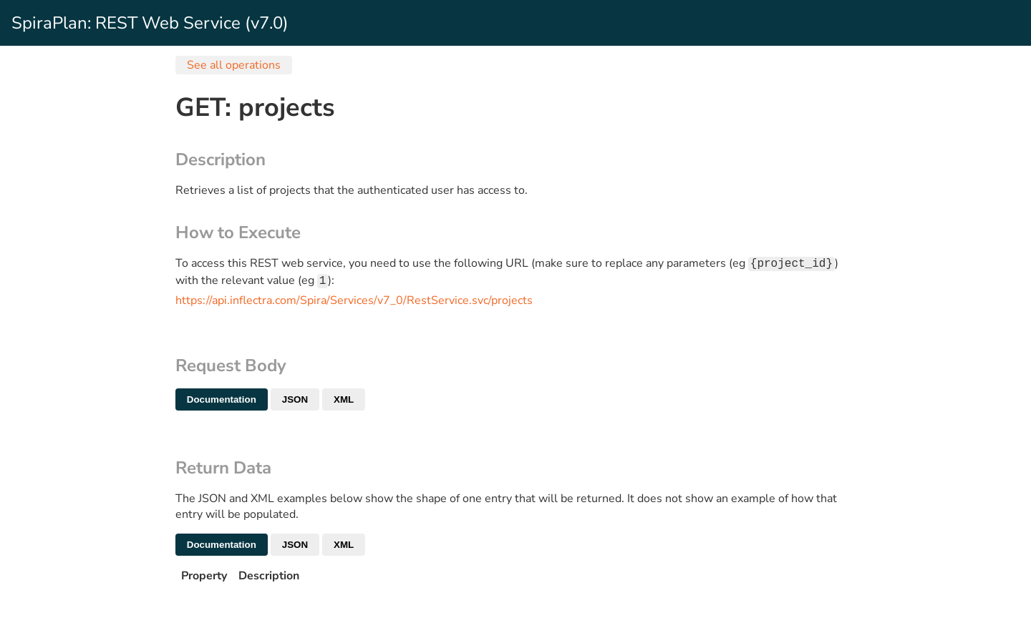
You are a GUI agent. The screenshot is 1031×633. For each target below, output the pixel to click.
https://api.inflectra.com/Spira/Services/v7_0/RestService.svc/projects (354, 303)
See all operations (234, 65)
